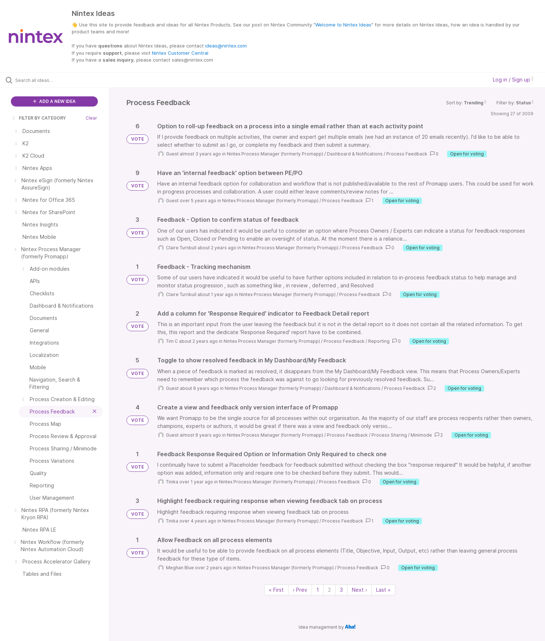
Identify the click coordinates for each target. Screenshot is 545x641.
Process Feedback (406, 154)
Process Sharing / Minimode (401, 435)
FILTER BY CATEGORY (39, 118)
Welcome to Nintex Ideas (343, 25)
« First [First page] (276, 590)
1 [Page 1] (317, 590)
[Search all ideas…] (63, 80)
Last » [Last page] (383, 590)
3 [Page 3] (341, 590)
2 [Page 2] (329, 590)
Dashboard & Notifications (355, 154)
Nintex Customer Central (180, 53)
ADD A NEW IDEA (54, 101)
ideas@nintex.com (226, 46)
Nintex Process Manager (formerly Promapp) (275, 154)
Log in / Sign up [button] (513, 79)
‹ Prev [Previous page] (300, 590)
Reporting (379, 341)
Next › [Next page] (359, 590)
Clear (91, 118)
